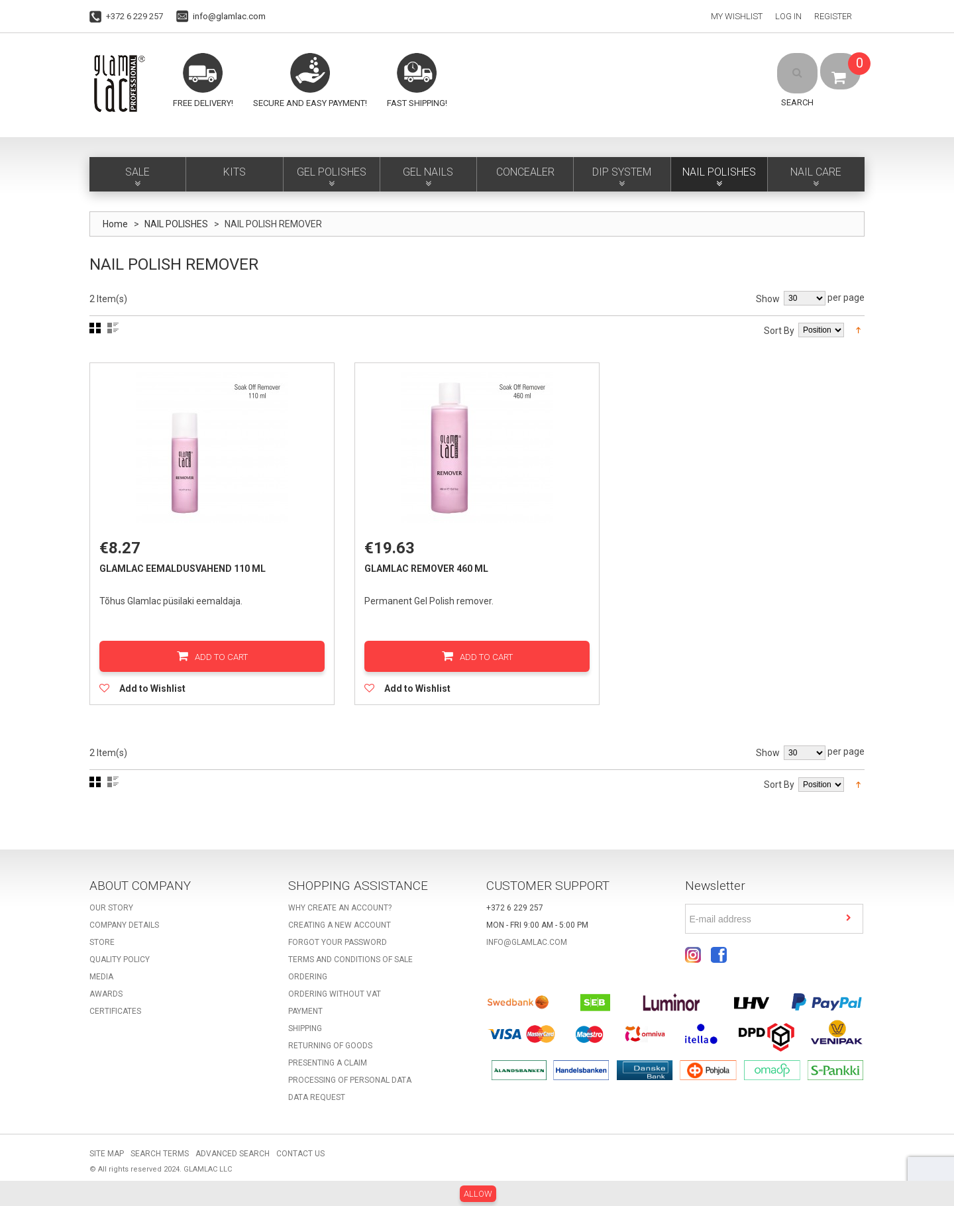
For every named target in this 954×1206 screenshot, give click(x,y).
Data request (316, 1105)
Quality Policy (119, 967)
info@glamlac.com (229, 16)
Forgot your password (337, 950)
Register (833, 16)
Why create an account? (340, 915)
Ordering (307, 984)
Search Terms (160, 1161)
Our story (111, 915)
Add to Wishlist (156, 692)
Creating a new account (339, 933)
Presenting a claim (327, 1070)
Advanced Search (232, 1161)
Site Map (106, 1161)
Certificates (115, 1019)
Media (101, 984)
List (113, 328)
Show (768, 299)
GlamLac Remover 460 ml (430, 572)
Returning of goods (330, 1053)
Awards (106, 1002)
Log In (788, 16)
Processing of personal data (349, 1088)
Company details (124, 933)
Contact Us (300, 1161)
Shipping (305, 1036)
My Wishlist (737, 16)
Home (115, 224)
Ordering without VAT (334, 1002)
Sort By (779, 330)
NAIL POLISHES (176, 224)
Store (102, 950)
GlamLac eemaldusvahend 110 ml (186, 572)
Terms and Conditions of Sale (350, 967)
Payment (305, 1019)
